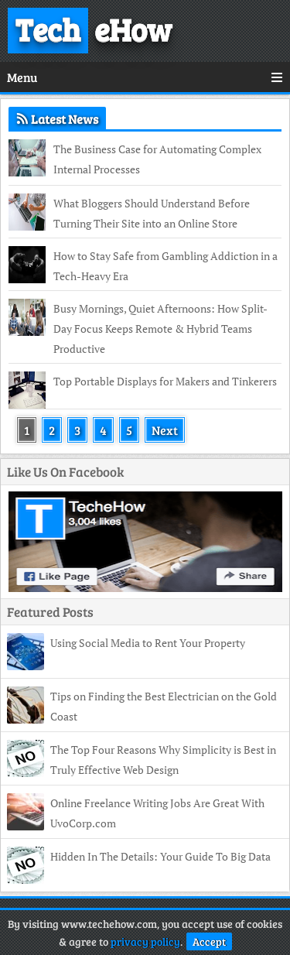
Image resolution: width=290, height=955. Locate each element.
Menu (145, 77)
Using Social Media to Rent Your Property (147, 642)
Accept (209, 941)
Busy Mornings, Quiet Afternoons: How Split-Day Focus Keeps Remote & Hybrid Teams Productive (160, 328)
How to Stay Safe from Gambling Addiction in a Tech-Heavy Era (165, 265)
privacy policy (145, 941)
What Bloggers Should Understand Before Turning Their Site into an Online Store (151, 213)
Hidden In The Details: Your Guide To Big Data (160, 856)
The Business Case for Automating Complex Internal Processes (157, 159)
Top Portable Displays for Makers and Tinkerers (165, 381)
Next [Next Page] (165, 430)
